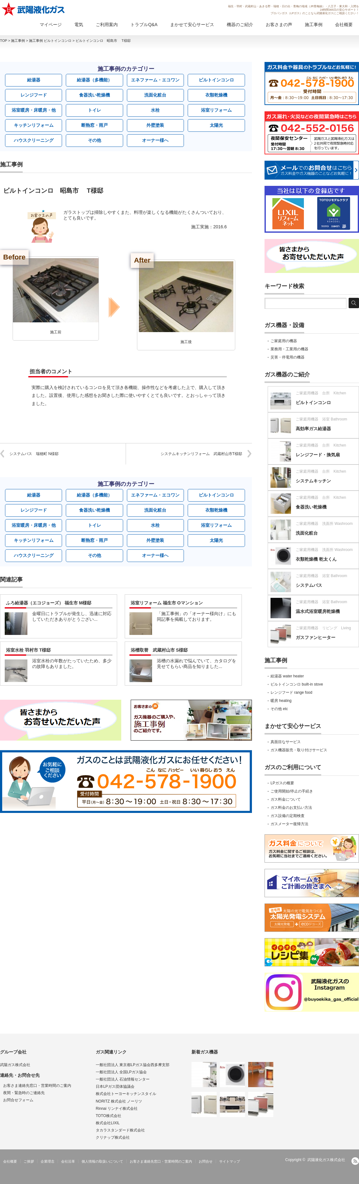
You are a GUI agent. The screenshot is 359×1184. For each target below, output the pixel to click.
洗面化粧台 (155, 94)
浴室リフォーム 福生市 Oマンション (167, 602)
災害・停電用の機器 (288, 357)
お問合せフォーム (18, 1100)
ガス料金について (286, 799)
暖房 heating (281, 700)
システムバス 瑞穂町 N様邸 (34, 454)
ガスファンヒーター (315, 637)
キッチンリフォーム (34, 125)
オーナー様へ (155, 140)
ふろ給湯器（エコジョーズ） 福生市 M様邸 (48, 602)
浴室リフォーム (216, 110)
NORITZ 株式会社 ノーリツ (119, 1101)
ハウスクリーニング (34, 140)
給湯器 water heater (287, 676)
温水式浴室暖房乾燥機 (318, 611)
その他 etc (279, 709)
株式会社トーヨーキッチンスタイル (126, 1094)
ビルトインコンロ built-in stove (297, 684)
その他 (94, 140)
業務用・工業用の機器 (289, 349)
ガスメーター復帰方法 (289, 824)
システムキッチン (313, 480)
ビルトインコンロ (216, 79)
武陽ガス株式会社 (15, 1065)
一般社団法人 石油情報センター (123, 1079)
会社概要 (344, 24)
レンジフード (33, 94)
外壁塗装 (155, 125)
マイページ (51, 24)
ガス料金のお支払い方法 (291, 807)
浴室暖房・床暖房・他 (34, 110)
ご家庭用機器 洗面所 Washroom (324, 523)
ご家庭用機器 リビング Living (323, 628)
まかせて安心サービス (192, 24)
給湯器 (33, 79)
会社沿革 (68, 1161)
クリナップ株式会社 (113, 1137)
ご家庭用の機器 (284, 341)
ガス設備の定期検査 (288, 816)
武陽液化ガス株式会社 (326, 1160)
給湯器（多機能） (94, 79)
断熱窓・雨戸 (94, 125)
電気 (78, 24)
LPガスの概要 (282, 783)
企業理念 (47, 1161)
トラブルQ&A (143, 24)
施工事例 (313, 24)
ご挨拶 (29, 1161)
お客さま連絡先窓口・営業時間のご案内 (37, 1085)
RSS (355, 1161)
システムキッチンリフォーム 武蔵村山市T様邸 (201, 454)
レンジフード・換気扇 (318, 454)
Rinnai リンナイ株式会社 (117, 1108)
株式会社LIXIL (108, 1123)
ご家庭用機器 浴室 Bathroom (321, 419)
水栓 (155, 110)
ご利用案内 (107, 24)
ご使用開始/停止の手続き (292, 791)
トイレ (94, 110)
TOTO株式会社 (108, 1116)
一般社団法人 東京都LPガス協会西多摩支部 (132, 1065)
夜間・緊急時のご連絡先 (24, 1093)
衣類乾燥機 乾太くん (316, 559)
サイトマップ (229, 1161)
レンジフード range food (291, 692)
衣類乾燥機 (216, 94)
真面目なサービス (286, 742)
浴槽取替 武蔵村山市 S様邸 (159, 650)
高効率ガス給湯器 (313, 428)
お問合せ (206, 1161)
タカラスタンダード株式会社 (120, 1130)
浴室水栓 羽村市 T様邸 (28, 650)
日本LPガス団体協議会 (115, 1086)
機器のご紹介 (240, 24)
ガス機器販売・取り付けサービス (299, 750)
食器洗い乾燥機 (94, 94)
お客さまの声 (279, 24)
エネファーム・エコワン (155, 79)
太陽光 (216, 125)
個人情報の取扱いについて (102, 1161)
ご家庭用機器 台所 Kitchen (321, 393)
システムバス (309, 585)
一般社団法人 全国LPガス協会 (121, 1072)
